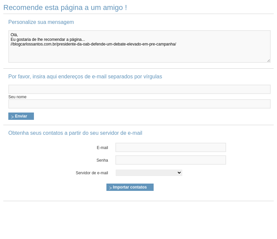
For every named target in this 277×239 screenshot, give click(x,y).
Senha (102, 160)
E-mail (102, 147)
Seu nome (17, 97)
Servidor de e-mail (92, 173)
